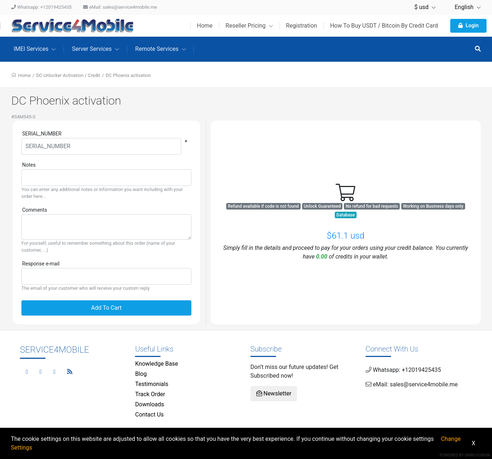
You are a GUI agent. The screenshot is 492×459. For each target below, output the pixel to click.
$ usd (425, 7)
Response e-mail (41, 264)
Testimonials (151, 384)
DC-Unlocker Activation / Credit (68, 75)
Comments (34, 210)
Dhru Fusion (477, 455)
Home (204, 25)
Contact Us (149, 414)
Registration (301, 25)
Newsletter (274, 393)
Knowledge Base (156, 363)
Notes (29, 165)
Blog (141, 373)
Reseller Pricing (249, 25)
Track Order (150, 394)
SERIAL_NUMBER (41, 134)
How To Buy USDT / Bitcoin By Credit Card (384, 25)
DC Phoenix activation (128, 75)
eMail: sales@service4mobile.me (120, 7)
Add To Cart (106, 307)
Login (468, 26)
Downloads (149, 404)
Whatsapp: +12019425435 (41, 7)
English (464, 7)
